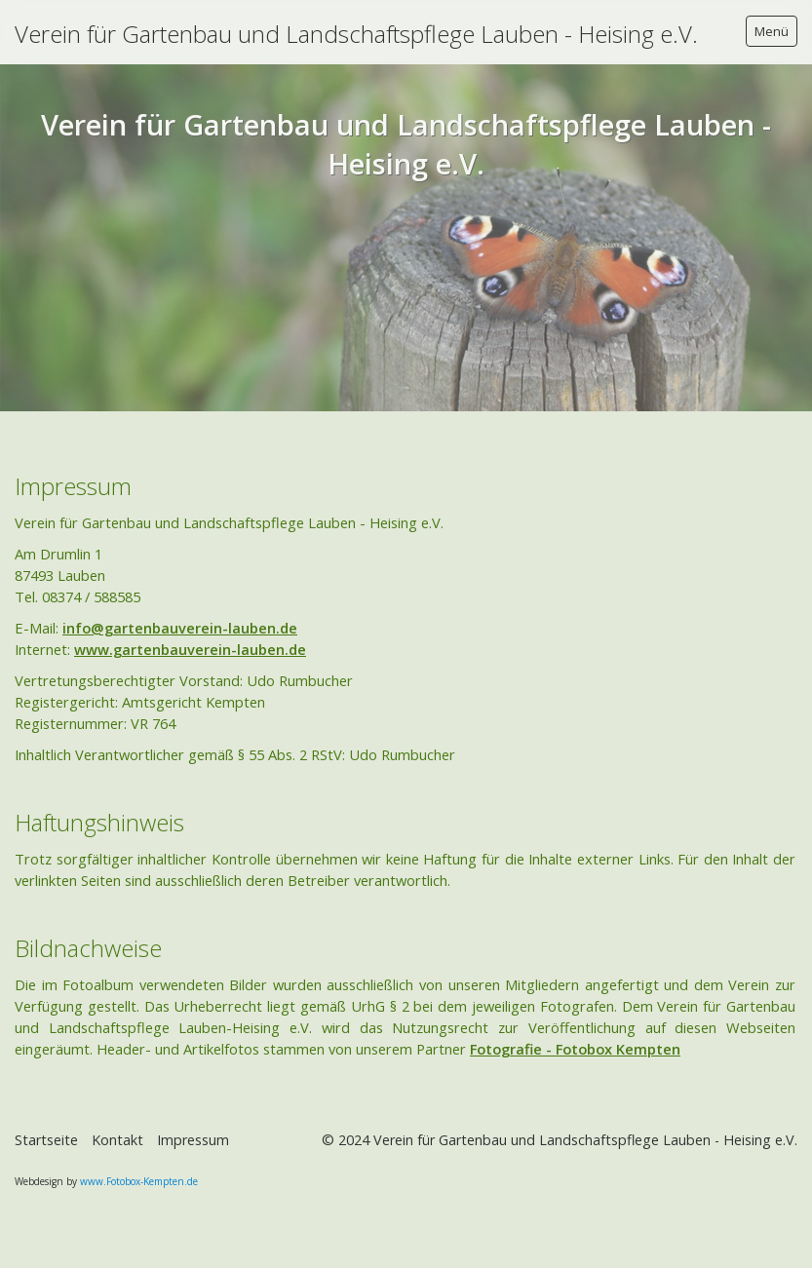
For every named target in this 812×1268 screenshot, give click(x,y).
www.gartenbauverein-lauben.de (190, 649)
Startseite (46, 1140)
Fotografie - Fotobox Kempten (575, 1048)
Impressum (193, 1140)
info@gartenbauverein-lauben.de (179, 627)
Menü (771, 31)
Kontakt (117, 1140)
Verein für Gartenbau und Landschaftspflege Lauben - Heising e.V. (356, 34)
